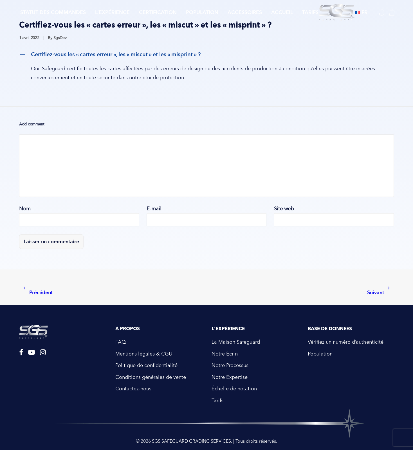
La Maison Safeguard (236, 342)
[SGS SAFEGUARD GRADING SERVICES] (337, 12)
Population (202, 12)
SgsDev (60, 37)
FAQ (120, 342)
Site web (284, 208)
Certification (158, 12)
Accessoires (245, 12)
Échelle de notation (234, 388)
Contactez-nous (133, 388)
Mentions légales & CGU (143, 353)
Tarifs (217, 400)
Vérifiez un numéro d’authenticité (345, 342)
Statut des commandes (53, 12)
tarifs (310, 12)
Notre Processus (230, 365)
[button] (206, 54)
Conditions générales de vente (150, 377)
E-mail (154, 208)
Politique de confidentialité (146, 365)
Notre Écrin (225, 353)
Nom (25, 208)
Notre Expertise (230, 377)
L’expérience (112, 12)
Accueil (282, 12)
